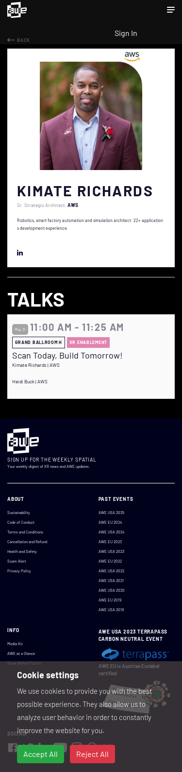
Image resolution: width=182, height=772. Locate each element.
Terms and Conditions (25, 532)
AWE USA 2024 (111, 532)
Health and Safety (22, 551)
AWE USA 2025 (111, 512)
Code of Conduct (20, 522)
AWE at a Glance (21, 653)
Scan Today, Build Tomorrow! (67, 355)
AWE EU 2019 (110, 600)
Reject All (92, 753)
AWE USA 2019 (111, 609)
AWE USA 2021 (111, 580)
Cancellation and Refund (27, 541)
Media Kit (15, 643)
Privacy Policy (19, 570)
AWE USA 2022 (111, 570)
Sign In (126, 32)
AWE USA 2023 (111, 551)
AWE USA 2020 (112, 590)
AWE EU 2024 (110, 522)
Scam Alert (16, 561)
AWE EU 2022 (110, 561)
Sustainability (18, 512)
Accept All (40, 753)
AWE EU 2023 (110, 541)
